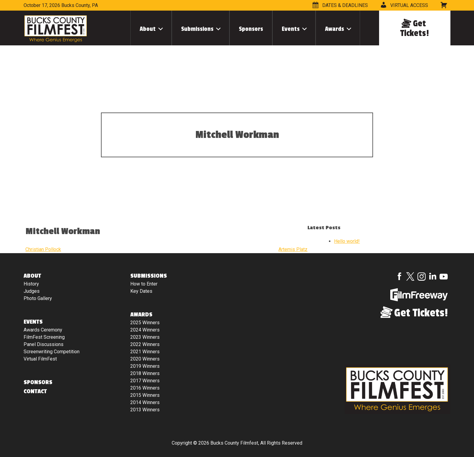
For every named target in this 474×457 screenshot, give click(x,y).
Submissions (197, 29)
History (31, 284)
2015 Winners (145, 395)
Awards (334, 29)
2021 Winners (145, 351)
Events (291, 29)
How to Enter (143, 284)
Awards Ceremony (43, 330)
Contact (35, 391)
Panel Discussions (43, 344)
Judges (32, 291)
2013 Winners (145, 410)
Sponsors (251, 29)
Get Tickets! (414, 28)
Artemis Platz (292, 249)
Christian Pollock (43, 249)
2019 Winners (145, 366)
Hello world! (347, 241)
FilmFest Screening (44, 337)
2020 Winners (145, 359)
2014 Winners (145, 402)
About (148, 29)
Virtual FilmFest (40, 359)
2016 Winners (145, 388)
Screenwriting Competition (52, 351)
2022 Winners (145, 344)
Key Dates (141, 291)
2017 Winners (145, 381)
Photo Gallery (38, 298)
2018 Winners (145, 373)
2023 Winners (145, 337)
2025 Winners (145, 322)
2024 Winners (145, 330)
